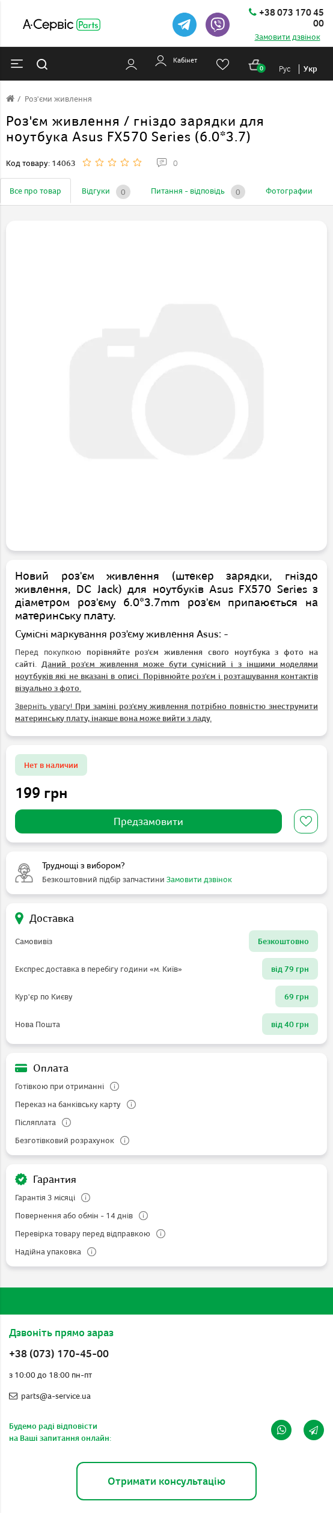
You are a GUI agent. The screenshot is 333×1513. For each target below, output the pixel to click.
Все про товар (35, 190)
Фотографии (289, 190)
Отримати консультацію (166, 1481)
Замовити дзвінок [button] (199, 879)
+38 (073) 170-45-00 (59, 1354)
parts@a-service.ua (50, 1396)
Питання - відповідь (198, 192)
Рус (284, 68)
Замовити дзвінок (287, 36)
